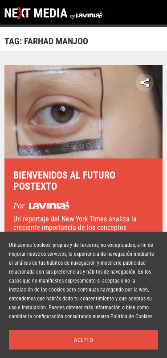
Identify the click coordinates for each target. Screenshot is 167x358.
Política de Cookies (131, 316)
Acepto (83, 340)
